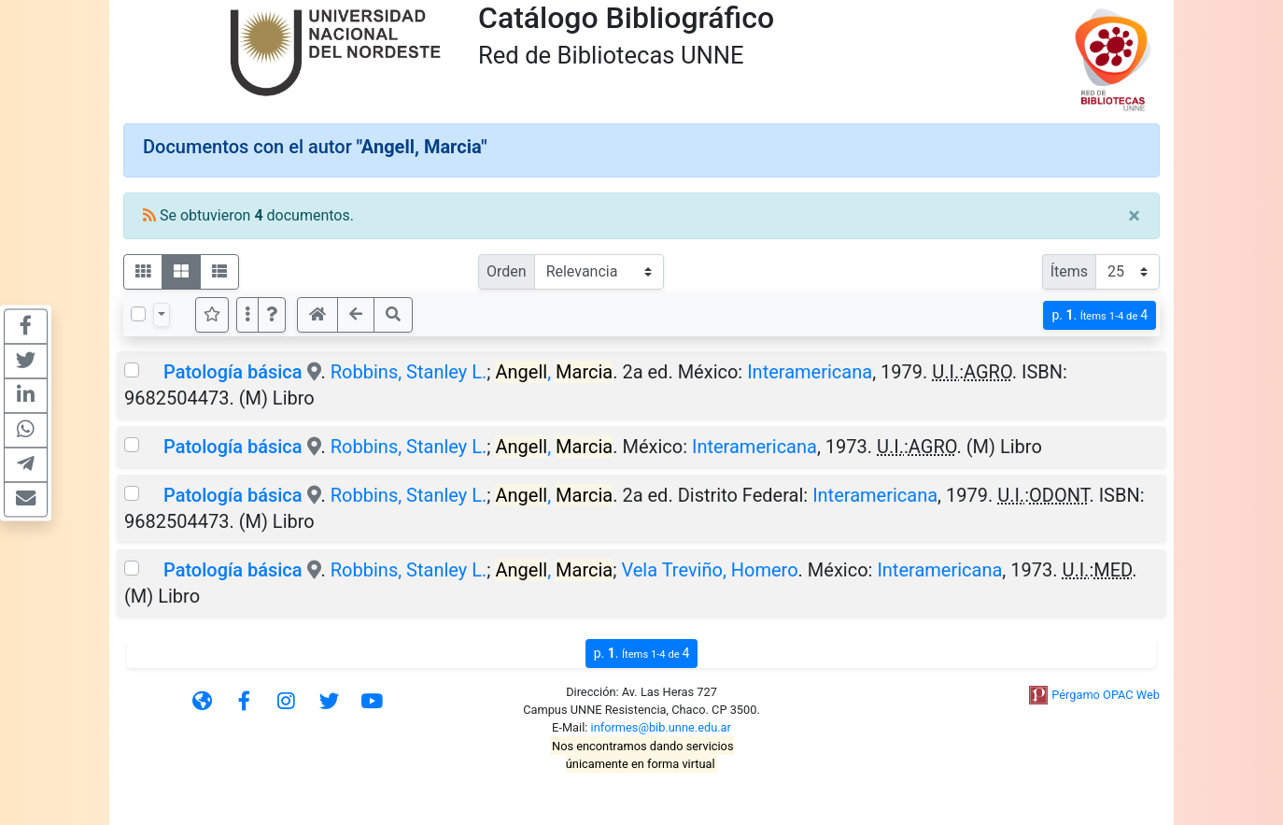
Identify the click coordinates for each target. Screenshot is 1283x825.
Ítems (1069, 271)
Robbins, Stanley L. (408, 372)
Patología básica (233, 372)
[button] (272, 315)
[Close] (1134, 215)
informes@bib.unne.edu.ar (661, 727)
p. (1099, 315)
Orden (506, 271)
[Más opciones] (247, 315)
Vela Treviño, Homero (709, 570)
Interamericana (809, 372)
